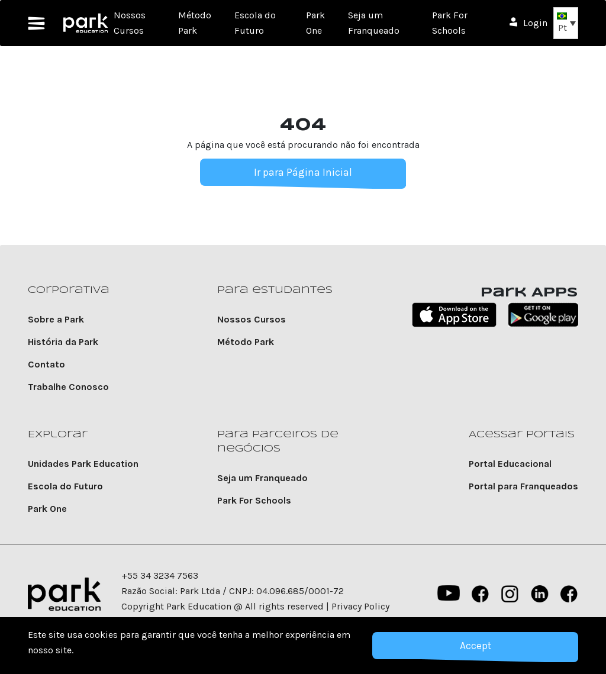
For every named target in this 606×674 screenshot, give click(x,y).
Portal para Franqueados (523, 486)
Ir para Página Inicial (303, 172)
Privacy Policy (360, 606)
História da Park (63, 341)
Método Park (245, 341)
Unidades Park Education (83, 463)
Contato (46, 364)
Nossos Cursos (251, 319)
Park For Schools (254, 500)
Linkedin (540, 594)
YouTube (447, 594)
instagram (510, 594)
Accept (475, 646)
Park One (47, 508)
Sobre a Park (56, 319)
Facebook (480, 594)
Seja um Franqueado (262, 477)
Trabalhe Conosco (68, 386)
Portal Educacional (510, 463)
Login (535, 22)
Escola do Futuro (65, 486)
